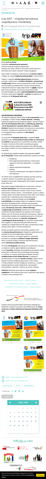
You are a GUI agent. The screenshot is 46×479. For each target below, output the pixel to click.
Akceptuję (40, 475)
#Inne (18, 386)
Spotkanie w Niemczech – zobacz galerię (20, 280)
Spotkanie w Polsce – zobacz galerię (23, 284)
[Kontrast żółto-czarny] (12, 3)
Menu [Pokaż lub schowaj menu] (3, 3)
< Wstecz (7, 397)
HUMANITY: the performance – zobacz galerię (23, 287)
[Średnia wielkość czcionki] (20, 3)
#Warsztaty (7, 386)
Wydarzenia (9, 8)
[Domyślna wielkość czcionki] (17, 3)
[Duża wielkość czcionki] (24, 2)
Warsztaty (16, 8)
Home (3, 8)
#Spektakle (28, 386)
